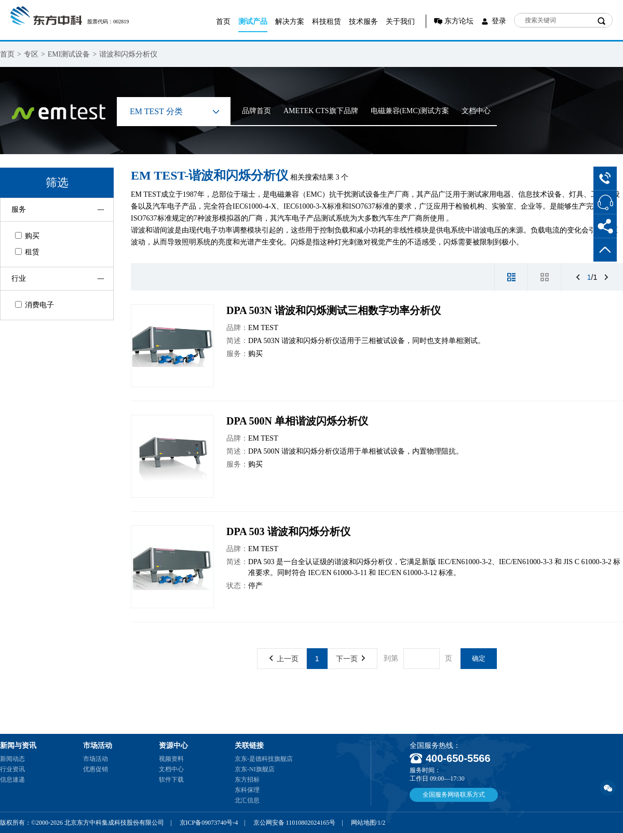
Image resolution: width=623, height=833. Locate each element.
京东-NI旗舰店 (255, 769)
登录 (499, 21)
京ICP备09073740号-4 (209, 822)
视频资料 (171, 758)
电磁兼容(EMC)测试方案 (410, 111)
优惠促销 (95, 769)
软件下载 (171, 779)
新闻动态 (12, 758)
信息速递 (12, 779)
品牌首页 (256, 111)
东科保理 (247, 790)
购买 (27, 236)
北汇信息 (247, 800)
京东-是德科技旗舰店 (264, 758)
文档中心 (476, 111)
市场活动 (95, 758)
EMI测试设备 (69, 54)
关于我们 (400, 21)
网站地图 (363, 822)
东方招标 (247, 779)
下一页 (350, 658)
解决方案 (289, 21)
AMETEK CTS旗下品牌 (320, 111)
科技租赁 (326, 21)
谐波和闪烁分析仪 (128, 54)
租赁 (27, 252)
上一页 (284, 658)
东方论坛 (458, 21)
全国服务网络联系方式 (454, 794)
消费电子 (34, 305)
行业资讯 (12, 769)
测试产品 (252, 21)
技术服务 (363, 21)
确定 (478, 658)
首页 (223, 21)
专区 (31, 54)
